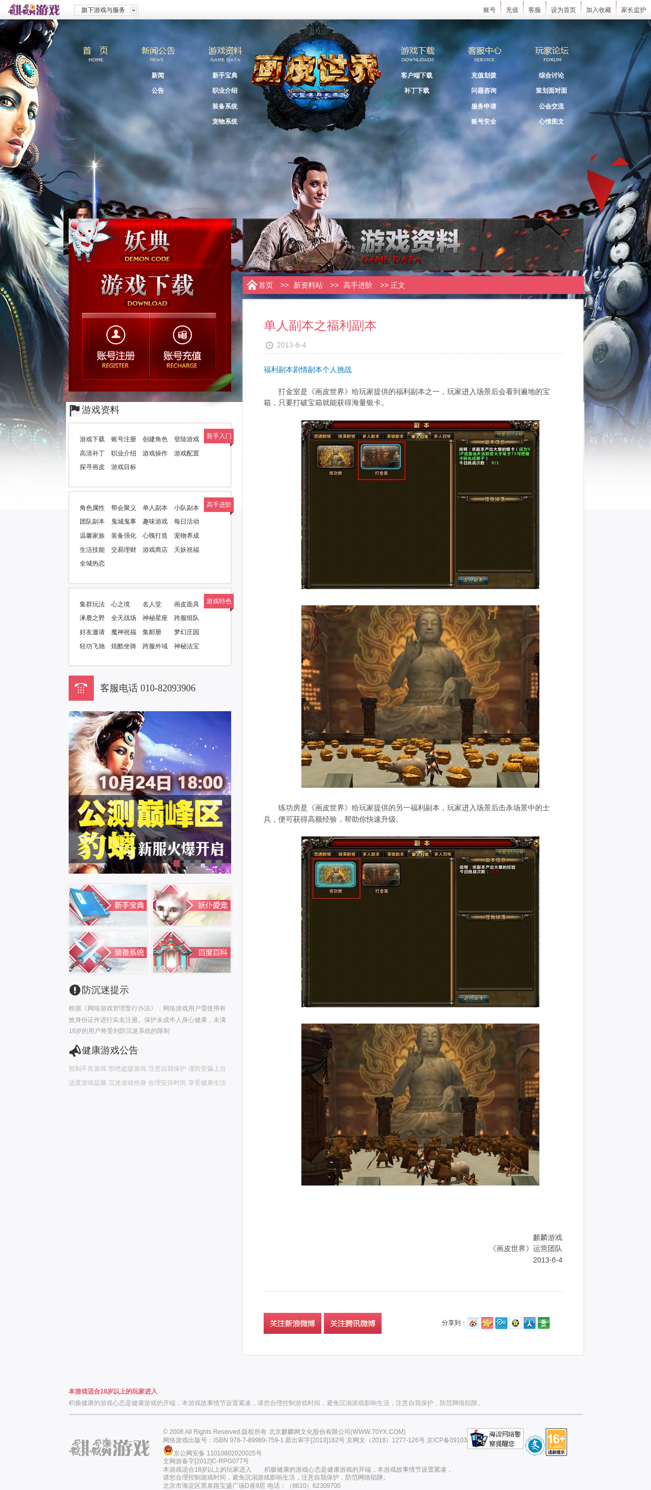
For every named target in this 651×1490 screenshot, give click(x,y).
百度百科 (192, 952)
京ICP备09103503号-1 (458, 1440)
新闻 (157, 75)
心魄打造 (155, 535)
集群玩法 (92, 604)
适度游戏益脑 (87, 1082)
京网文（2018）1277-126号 (385, 1440)
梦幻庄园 (186, 632)
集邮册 (152, 632)
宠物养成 (186, 535)
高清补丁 (92, 453)
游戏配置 (186, 453)
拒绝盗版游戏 (127, 1068)
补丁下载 (416, 90)
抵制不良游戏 (87, 1068)
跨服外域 (155, 646)
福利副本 (278, 369)
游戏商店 (155, 549)
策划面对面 (551, 90)
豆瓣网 (544, 1323)
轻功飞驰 (92, 646)
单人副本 (155, 508)
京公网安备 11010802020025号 (217, 1453)
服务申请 (483, 106)
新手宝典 (224, 75)
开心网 (487, 1323)
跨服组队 (186, 618)
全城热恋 (92, 563)
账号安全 (483, 121)
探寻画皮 (92, 467)
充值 (512, 10)
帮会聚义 (123, 508)
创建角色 (155, 439)
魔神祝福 (123, 632)
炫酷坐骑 (123, 646)
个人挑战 (337, 369)
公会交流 (551, 106)
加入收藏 (598, 10)
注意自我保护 (167, 1068)
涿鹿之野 (92, 618)
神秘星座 (155, 618)
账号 (489, 10)
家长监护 (633, 10)
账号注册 (116, 346)
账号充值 (183, 346)
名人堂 (152, 604)
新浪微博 (473, 1323)
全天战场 (123, 618)
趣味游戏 (155, 521)
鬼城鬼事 (123, 521)
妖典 (150, 242)
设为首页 (563, 10)
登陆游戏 (186, 439)
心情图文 (551, 121)
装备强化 (123, 535)
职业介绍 (224, 90)
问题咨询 (483, 90)
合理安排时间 (167, 1082)
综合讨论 (551, 75)
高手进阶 (358, 285)
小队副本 (186, 508)
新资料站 (308, 285)
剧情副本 (307, 369)
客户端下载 (416, 75)
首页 (94, 58)
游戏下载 (150, 289)
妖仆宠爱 (192, 905)
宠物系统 (224, 121)
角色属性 (92, 508)
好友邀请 (92, 632)
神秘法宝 (186, 646)
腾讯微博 (501, 1323)
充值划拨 (483, 75)
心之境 (120, 604)
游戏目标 (123, 467)
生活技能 (92, 549)
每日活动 (186, 521)
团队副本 (92, 521)
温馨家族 (92, 535)
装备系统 (224, 106)
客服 (534, 10)
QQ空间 (515, 1323)
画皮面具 (186, 604)
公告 (157, 90)
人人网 (530, 1323)
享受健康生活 (207, 1082)
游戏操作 (155, 453)
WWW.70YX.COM (378, 1431)
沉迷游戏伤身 (127, 1082)
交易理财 (123, 549)
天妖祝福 (186, 549)
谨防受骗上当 (207, 1068)
